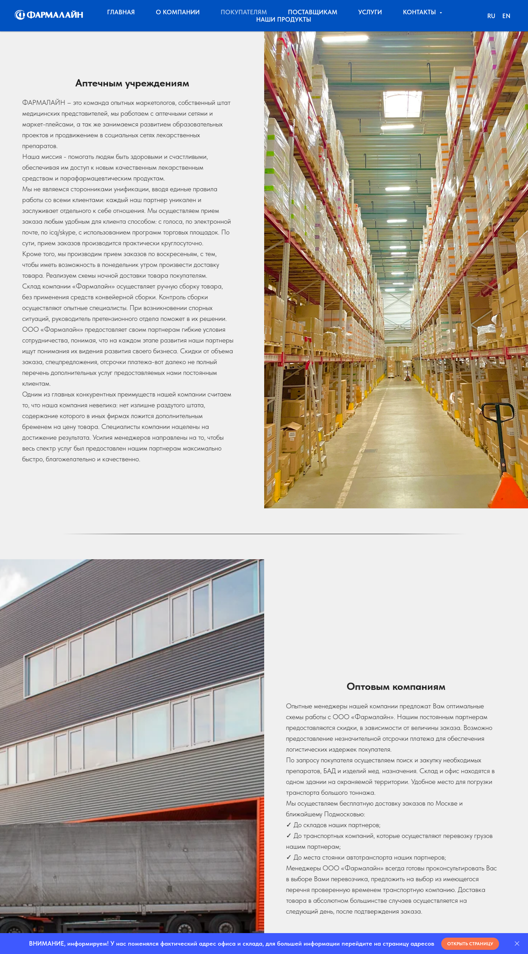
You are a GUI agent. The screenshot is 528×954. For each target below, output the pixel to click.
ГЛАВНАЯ (121, 12)
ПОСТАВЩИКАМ (312, 12)
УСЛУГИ (370, 12)
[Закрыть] (517, 944)
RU (491, 16)
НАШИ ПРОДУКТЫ (283, 19)
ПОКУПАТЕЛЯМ (244, 12)
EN (506, 16)
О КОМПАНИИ (178, 12)
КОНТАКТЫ (420, 12)
